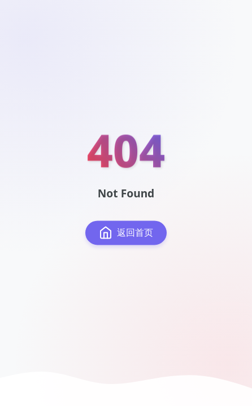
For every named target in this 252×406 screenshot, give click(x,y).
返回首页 (126, 233)
